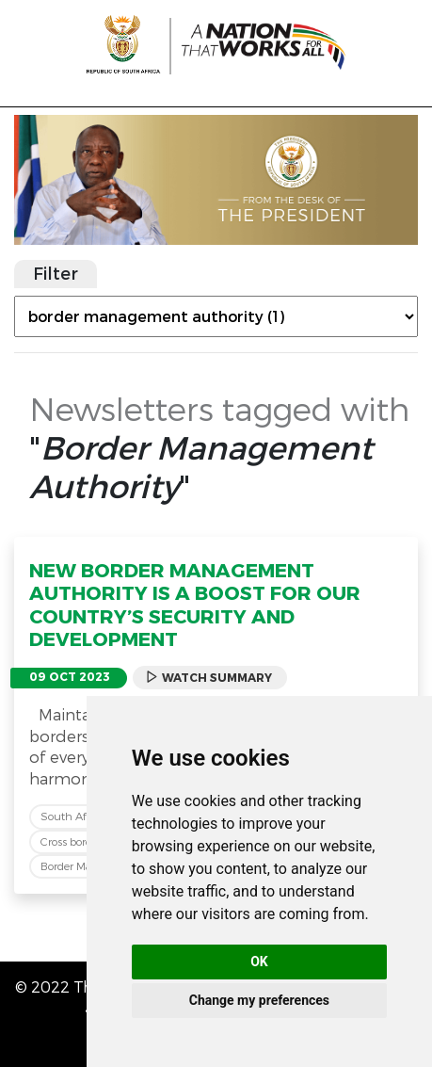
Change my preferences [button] (259, 1000)
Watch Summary (208, 678)
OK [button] (259, 961)
